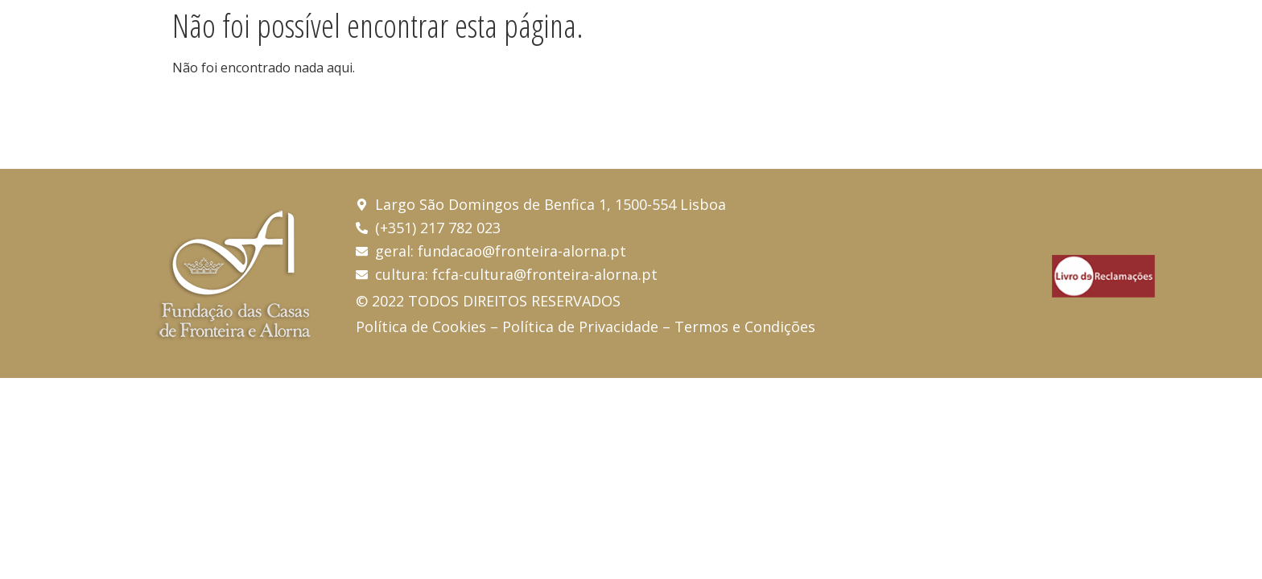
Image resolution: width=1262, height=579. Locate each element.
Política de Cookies (421, 326)
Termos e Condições (744, 326)
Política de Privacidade (580, 326)
